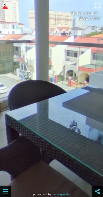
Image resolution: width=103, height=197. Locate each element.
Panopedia (61, 194)
